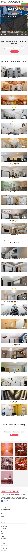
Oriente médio (3, 538)
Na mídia (2, 516)
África (2, 524)
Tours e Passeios (4, 548)
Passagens (3, 34)
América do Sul (3, 529)
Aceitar (24, 3)
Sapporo (8, 36)
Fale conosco (3, 519)
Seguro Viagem (3, 550)
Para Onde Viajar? (4, 507)
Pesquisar (14, 51)
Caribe (2, 533)
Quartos (22, 46)
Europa (2, 534)
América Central (4, 528)
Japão (4, 36)
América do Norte (4, 526)
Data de (7, 46)
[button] (22, 48)
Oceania (2, 536)
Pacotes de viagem (4, 545)
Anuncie (2, 518)
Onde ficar (12, 34)
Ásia (1, 36)
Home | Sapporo (14, 12)
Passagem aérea (4, 543)
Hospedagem (3, 546)
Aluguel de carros (4, 551)
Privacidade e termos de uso (6, 511)
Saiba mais (18, 2)
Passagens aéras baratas (5, 509)
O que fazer (20, 34)
